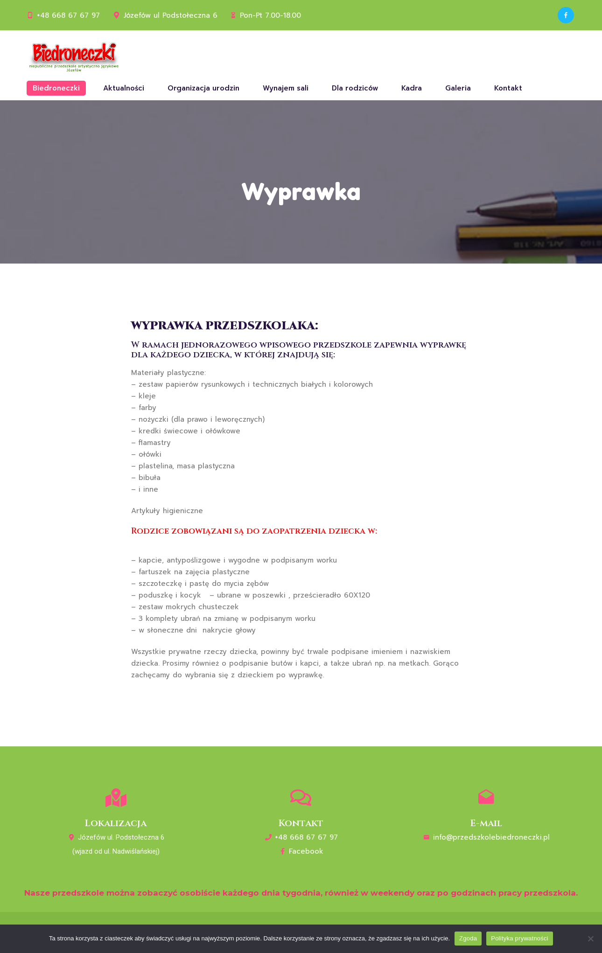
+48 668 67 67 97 (68, 15)
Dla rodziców (355, 88)
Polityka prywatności (519, 938)
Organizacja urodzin (203, 88)
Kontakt (508, 88)
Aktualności (123, 88)
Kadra (411, 88)
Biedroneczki (56, 88)
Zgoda (468, 938)
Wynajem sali (285, 88)
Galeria (458, 88)
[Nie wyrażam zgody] (590, 938)
